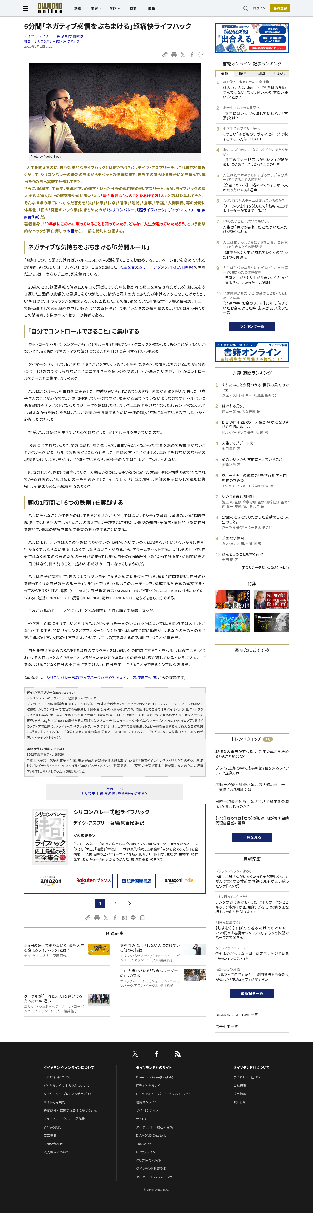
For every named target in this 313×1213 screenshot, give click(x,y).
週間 (261, 74)
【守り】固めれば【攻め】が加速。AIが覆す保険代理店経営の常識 (252, 820)
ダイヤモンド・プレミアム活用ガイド (68, 1094)
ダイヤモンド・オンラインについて (69, 1068)
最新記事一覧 (252, 993)
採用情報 (239, 1094)
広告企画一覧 (226, 1027)
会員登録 (279, 9)
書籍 (152, 9)
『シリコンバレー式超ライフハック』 (101, 678)
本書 (70, 231)
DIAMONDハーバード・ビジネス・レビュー (165, 1094)
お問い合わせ (53, 1144)
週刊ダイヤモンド (148, 1085)
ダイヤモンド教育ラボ (151, 1169)
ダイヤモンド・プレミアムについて (66, 1085)
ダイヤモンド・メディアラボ (154, 1177)
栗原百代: (70, 36)
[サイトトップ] (47, 8)
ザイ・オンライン (147, 1110)
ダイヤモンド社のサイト (154, 1068)
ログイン (258, 8)
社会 (27, 41)
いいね (279, 74)
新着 (79, 9)
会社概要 (239, 1085)
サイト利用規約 (54, 1102)
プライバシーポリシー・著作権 (64, 1119)
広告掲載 (50, 1135)
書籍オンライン (146, 1102)
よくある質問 (52, 1127)
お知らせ (239, 1102)
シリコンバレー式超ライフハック (57, 41)
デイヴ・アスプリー (38, 36)
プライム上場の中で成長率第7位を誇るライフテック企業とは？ (252, 770)
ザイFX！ (142, 1119)
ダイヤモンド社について (251, 1068)
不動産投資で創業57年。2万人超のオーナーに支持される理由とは (252, 787)
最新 (225, 74)
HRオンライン (146, 1152)
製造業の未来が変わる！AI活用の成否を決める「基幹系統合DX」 (252, 754)
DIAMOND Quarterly (151, 1135)
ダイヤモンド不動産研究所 (154, 1127)
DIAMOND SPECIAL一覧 (236, 1015)
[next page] (129, 903)
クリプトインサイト (149, 1160)
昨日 (243, 74)
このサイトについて (57, 1077)
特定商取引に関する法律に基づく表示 (70, 1110)
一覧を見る (252, 837)
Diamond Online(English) (154, 1077)
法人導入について (56, 1152)
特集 (134, 9)
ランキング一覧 (252, 326)
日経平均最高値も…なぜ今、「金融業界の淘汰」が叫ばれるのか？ (252, 804)
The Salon (143, 1144)
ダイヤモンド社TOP (247, 1077)
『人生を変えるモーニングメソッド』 (155, 267)
